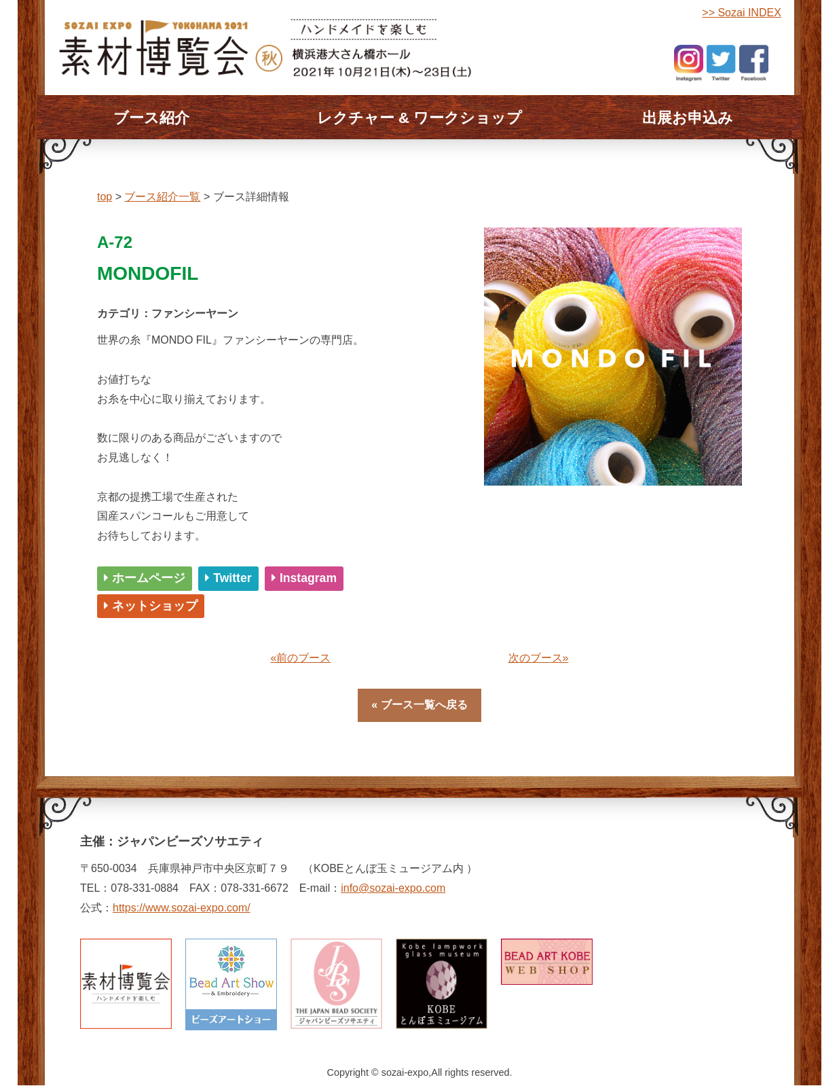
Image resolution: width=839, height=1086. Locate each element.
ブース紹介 (151, 117)
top (104, 196)
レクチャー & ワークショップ (419, 117)
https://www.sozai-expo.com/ (181, 907)
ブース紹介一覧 (162, 196)
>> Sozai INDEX (741, 12)
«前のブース (301, 658)
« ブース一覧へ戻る (419, 704)
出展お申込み (687, 117)
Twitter (228, 578)
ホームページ (144, 578)
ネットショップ (151, 606)
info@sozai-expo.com (393, 888)
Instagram (304, 578)
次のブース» (538, 658)
